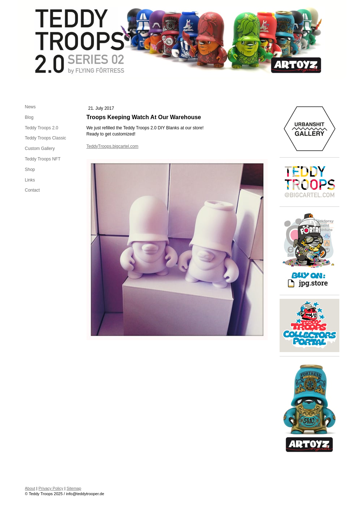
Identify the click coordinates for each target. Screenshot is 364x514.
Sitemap (74, 488)
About (30, 488)
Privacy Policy (50, 488)
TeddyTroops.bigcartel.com (113, 146)
